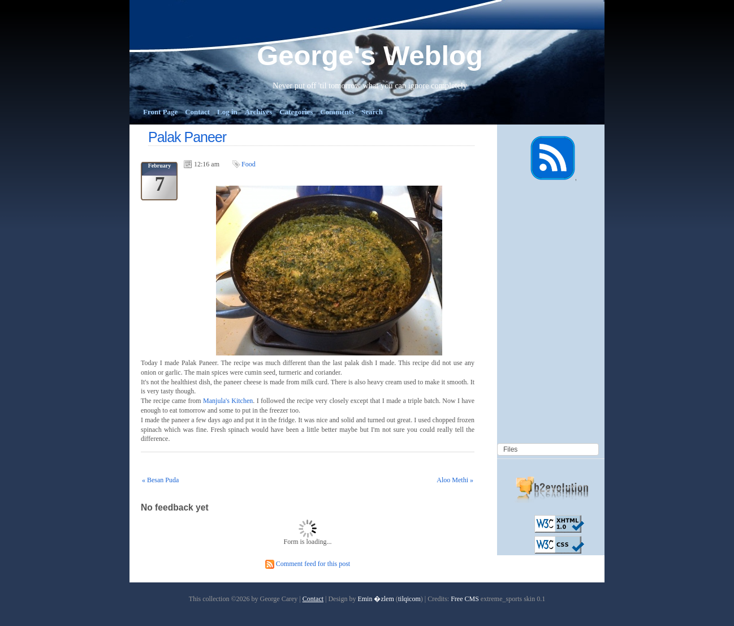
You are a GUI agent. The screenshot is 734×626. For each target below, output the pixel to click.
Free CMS (465, 599)
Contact (197, 112)
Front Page (160, 112)
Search (372, 112)
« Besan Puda (160, 480)
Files (510, 449)
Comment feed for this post (307, 564)
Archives (259, 112)
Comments (337, 112)
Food (248, 164)
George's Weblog (370, 55)
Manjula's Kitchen (228, 401)
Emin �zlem (375, 599)
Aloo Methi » (455, 480)
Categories (296, 112)
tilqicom (409, 599)
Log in (227, 112)
